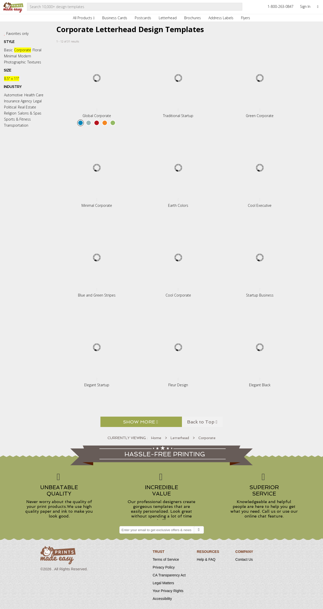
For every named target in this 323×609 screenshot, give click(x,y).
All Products (83, 17)
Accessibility (162, 599)
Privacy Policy (164, 567)
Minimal (10, 56)
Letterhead (168, 17)
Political (10, 107)
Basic (8, 50)
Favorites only (17, 33)
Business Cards (114, 17)
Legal (37, 101)
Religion (10, 113)
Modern (24, 56)
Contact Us (244, 559)
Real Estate (27, 107)
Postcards (143, 17)
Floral (37, 50)
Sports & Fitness (17, 119)
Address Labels (220, 17)
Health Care (33, 95)
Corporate (22, 50)
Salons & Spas (29, 113)
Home (156, 438)
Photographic (15, 62)
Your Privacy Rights (168, 591)
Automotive (13, 95)
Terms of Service (166, 559)
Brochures (192, 17)
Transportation (16, 125)
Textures (34, 62)
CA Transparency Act (169, 575)
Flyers (245, 17)
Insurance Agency (18, 101)
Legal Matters (163, 583)
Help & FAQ (206, 559)
